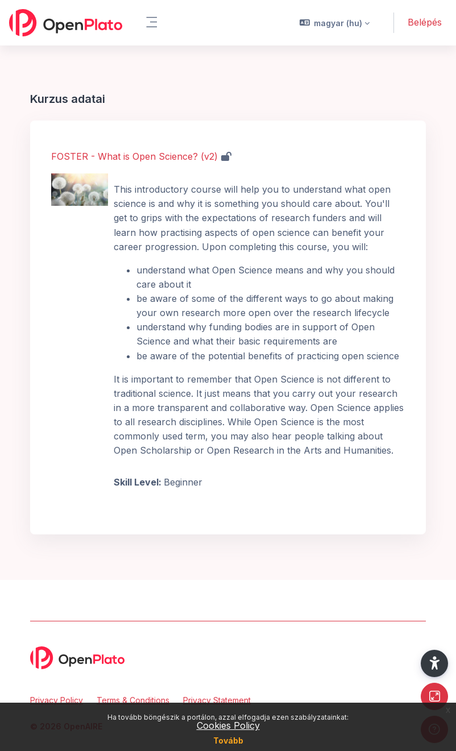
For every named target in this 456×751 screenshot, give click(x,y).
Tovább (228, 740)
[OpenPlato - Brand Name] (65, 22)
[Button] (434, 696)
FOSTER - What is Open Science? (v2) (134, 156)
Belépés (425, 22)
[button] (335, 22)
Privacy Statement (217, 700)
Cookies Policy (228, 725)
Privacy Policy (56, 700)
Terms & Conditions (133, 700)
